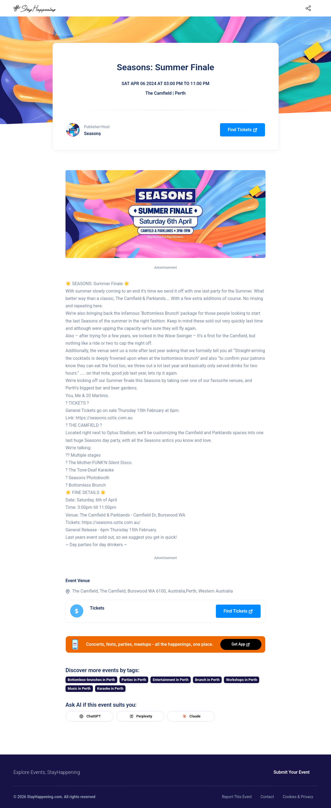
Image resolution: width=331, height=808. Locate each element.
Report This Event (237, 797)
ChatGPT (89, 716)
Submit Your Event (291, 772)
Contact (267, 797)
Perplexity (140, 716)
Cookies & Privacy (298, 797)
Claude (190, 716)
